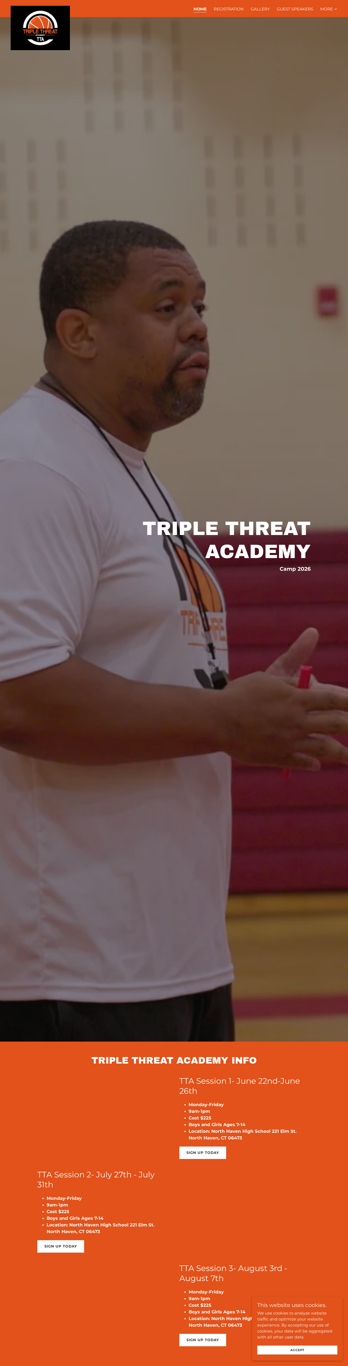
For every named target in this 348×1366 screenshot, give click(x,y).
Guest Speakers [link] (295, 9)
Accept (298, 1350)
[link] (40, 8)
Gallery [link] (260, 9)
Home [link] (200, 9)
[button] (328, 9)
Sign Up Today (202, 1153)
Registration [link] (229, 9)
